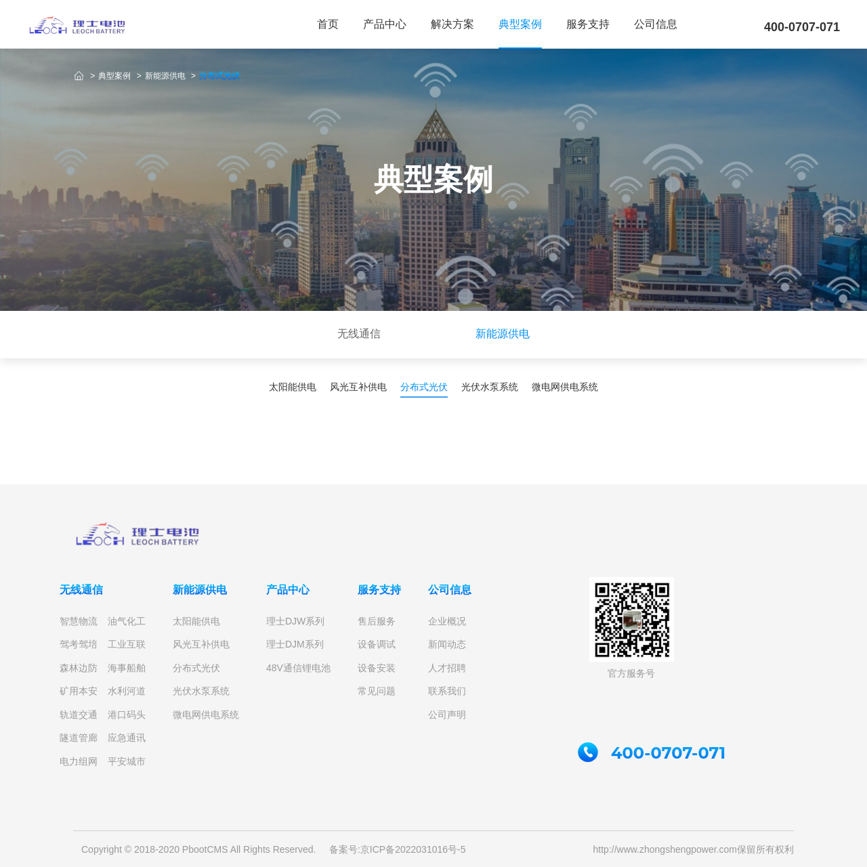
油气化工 (127, 621)
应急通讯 (127, 737)
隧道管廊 (79, 737)
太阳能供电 (196, 621)
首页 (328, 24)
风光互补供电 (201, 644)
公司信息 (655, 24)
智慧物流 (79, 621)
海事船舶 (127, 667)
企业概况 (447, 621)
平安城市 (127, 761)
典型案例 (520, 24)
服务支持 (588, 24)
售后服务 (377, 621)
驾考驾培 (79, 644)
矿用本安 (79, 690)
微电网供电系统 (206, 714)
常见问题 (377, 690)
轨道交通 (79, 714)
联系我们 (447, 690)
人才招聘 (447, 667)
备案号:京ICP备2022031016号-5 (397, 849)
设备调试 (377, 644)
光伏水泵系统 (201, 690)
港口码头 (127, 714)
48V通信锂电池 (298, 667)
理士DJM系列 (295, 644)
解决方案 (452, 24)
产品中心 (384, 24)
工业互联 (127, 644)
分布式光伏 (219, 76)
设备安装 (377, 667)
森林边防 (79, 667)
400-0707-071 (802, 27)
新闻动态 (447, 644)
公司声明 (447, 714)
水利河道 (127, 690)
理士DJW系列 (295, 621)
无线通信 (81, 589)
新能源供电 (166, 76)
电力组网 (79, 761)
